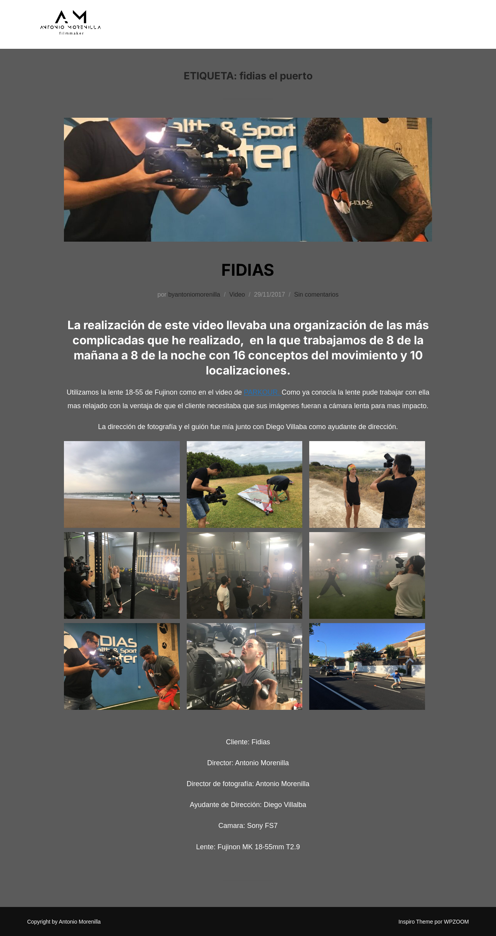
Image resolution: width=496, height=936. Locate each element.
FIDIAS (247, 270)
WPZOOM (456, 922)
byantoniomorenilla (194, 294)
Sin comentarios (316, 294)
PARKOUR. (263, 392)
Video (237, 294)
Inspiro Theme (415, 922)
